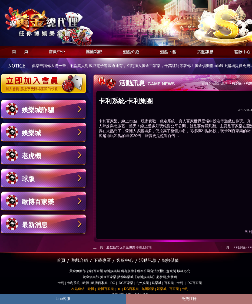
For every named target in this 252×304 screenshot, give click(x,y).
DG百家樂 (126, 283)
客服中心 (125, 260)
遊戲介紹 (129, 51)
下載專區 (102, 260)
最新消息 (35, 224)
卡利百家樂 (108, 121)
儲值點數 (92, 51)
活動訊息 (203, 51)
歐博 (85, 283)
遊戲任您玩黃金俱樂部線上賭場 (129, 247)
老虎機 (31, 155)
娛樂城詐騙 (38, 109)
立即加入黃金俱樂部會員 (45, 80)
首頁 (18, 51)
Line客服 (63, 298)
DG (112, 283)
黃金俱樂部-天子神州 (57, 21)
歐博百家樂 (38, 201)
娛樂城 (31, 132)
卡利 (61, 283)
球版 (28, 178)
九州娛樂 (142, 283)
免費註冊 (189, 298)
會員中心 (55, 51)
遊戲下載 (166, 51)
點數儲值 (170, 260)
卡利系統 (73, 283)
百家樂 (169, 283)
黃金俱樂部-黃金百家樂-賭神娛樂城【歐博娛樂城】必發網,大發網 (130, 277)
